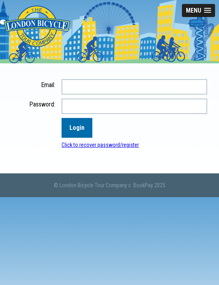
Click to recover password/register (100, 145)
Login (76, 127)
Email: (48, 85)
